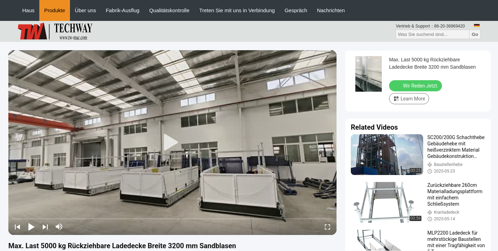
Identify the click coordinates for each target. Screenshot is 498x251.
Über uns (85, 10)
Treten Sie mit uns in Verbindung (237, 10)
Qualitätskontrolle (169, 10)
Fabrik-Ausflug (123, 10)
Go (475, 34)
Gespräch (296, 10)
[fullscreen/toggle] (327, 226)
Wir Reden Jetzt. (416, 85)
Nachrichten (331, 10)
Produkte (54, 10)
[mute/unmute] (59, 226)
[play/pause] (31, 226)
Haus (28, 10)
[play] (172, 142)
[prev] (17, 226)
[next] (45, 226)
